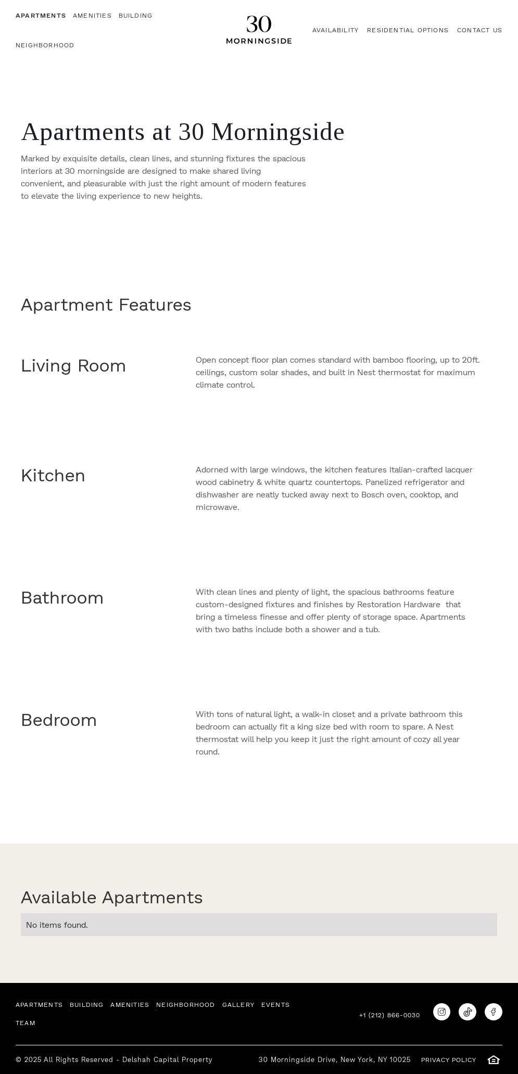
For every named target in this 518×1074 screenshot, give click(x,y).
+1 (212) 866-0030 (389, 1015)
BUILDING (136, 15)
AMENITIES (92, 15)
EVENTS (275, 1004)
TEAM (25, 1023)
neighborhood (45, 45)
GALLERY (238, 1004)
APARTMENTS (41, 15)
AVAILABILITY (335, 30)
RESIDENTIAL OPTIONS (408, 30)
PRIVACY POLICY (448, 1060)
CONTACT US (479, 30)
